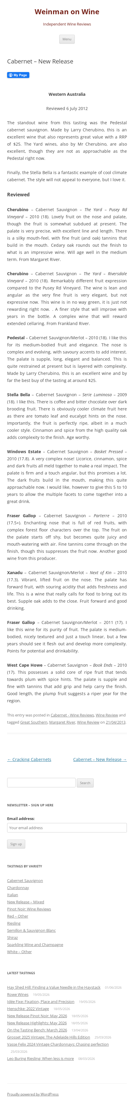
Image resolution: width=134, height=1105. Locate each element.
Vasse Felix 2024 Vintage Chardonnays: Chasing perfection (58, 1044)
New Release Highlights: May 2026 (37, 1023)
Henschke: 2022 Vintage (28, 1008)
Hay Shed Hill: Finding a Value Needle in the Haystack (53, 987)
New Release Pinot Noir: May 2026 (37, 1015)
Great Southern (33, 722)
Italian (12, 894)
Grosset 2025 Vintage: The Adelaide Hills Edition (48, 1037)
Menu (67, 39)
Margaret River (62, 722)
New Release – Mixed (25, 902)
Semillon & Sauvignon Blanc (31, 930)
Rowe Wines (17, 994)
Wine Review (107, 715)
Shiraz (12, 937)
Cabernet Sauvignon (25, 880)
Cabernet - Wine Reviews (72, 715)
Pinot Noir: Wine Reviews (29, 909)
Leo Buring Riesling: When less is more (40, 1058)
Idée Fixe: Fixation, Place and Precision (40, 1001)
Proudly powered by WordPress (33, 1094)
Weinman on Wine (67, 11)
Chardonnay (18, 887)
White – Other (19, 951)
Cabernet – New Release (100, 759)
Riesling (13, 923)
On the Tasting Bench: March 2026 (37, 1030)
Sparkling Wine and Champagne (35, 944)
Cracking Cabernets (29, 759)
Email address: (21, 818)
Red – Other (17, 916)
